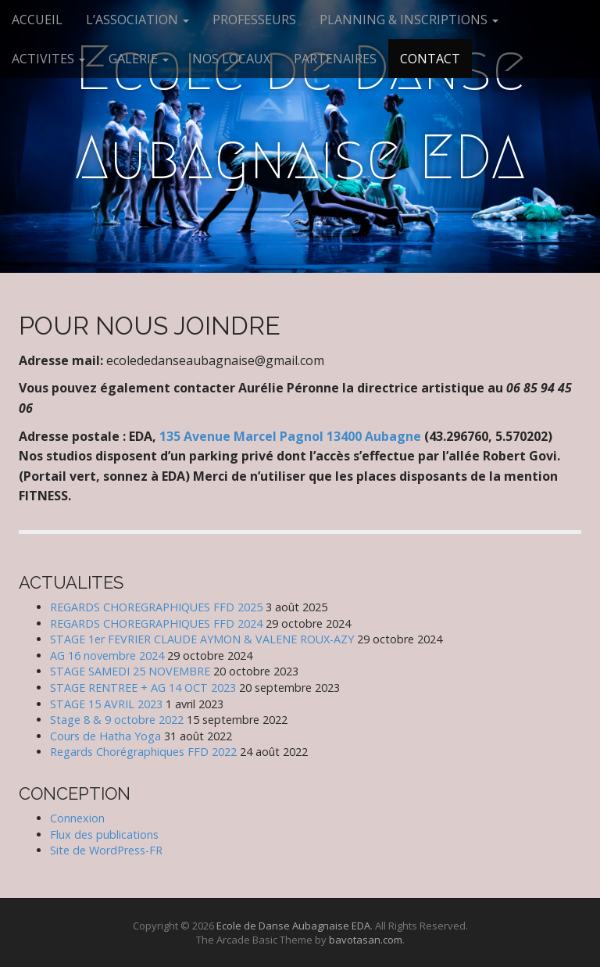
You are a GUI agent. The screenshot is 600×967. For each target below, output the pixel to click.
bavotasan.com (365, 940)
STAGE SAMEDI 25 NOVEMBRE (130, 671)
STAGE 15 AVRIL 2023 (106, 704)
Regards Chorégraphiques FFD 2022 (143, 751)
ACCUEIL (37, 19)
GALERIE (139, 58)
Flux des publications (104, 834)
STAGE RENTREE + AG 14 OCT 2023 (143, 687)
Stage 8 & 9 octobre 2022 (117, 719)
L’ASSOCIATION (137, 19)
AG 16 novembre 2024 (107, 655)
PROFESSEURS (254, 19)
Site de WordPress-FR (106, 850)
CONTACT (430, 58)
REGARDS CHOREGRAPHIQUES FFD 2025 (156, 607)
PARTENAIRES (335, 58)
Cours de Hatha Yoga (105, 736)
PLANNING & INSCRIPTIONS (409, 19)
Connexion (77, 818)
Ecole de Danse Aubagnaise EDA (300, 112)
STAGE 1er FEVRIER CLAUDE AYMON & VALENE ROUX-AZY (202, 639)
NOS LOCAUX (231, 58)
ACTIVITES (48, 58)
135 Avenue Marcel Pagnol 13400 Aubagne (291, 436)
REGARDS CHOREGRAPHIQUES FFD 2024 (156, 623)
